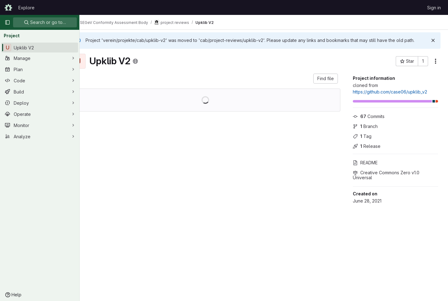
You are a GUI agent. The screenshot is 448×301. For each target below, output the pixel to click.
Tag (362, 142)
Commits (369, 122)
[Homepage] (8, 7)
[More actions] (436, 67)
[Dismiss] (433, 40)
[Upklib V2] (39, 47)
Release (366, 152)
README (365, 168)
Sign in (434, 7)
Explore (26, 7)
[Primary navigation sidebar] (7, 22)
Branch (365, 132)
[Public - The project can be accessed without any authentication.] (151, 67)
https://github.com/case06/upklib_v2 (390, 98)
